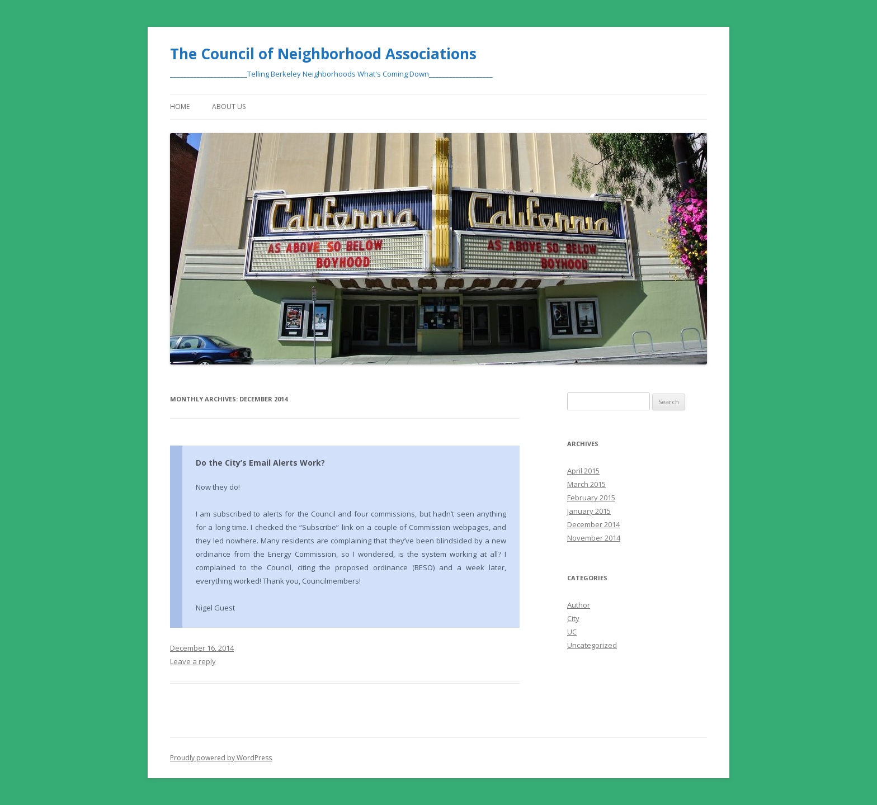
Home (180, 106)
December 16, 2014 (202, 648)
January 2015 (589, 511)
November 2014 (593, 538)
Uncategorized (592, 645)
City (573, 618)
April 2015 (583, 471)
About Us (229, 106)
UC (572, 632)
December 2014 (593, 524)
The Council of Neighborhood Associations (323, 54)
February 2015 (591, 498)
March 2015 (586, 484)
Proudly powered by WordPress (221, 758)
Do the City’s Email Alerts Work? (260, 462)
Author (578, 605)
